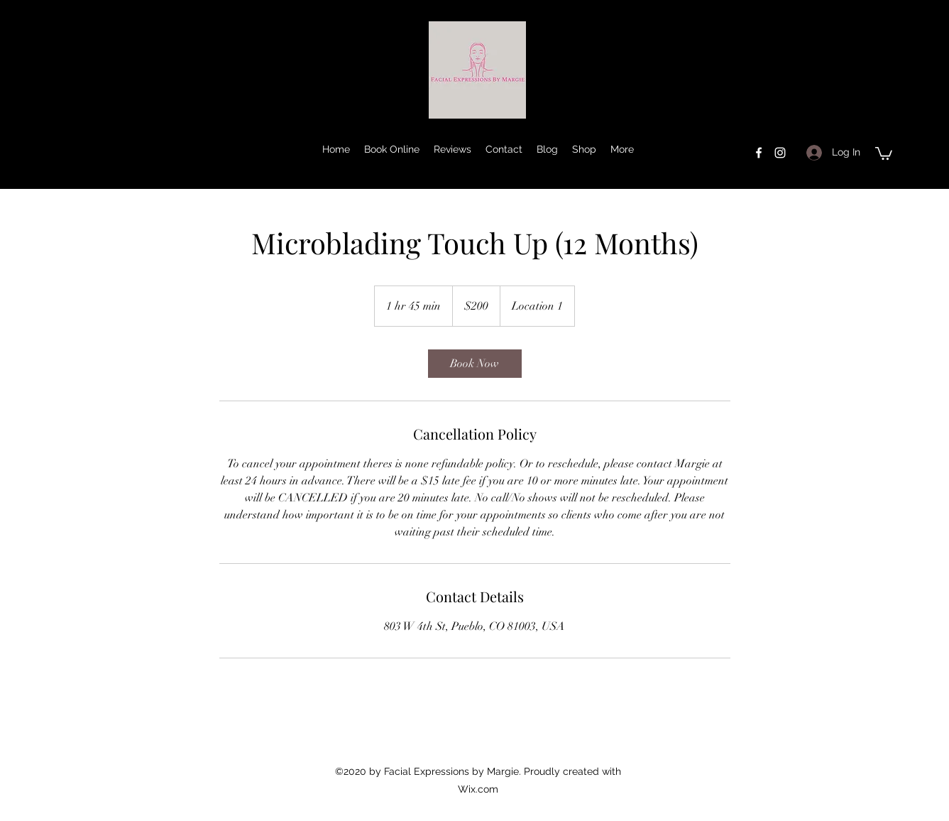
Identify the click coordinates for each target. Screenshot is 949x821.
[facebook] (759, 153)
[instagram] (780, 153)
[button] (883, 153)
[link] (475, 363)
